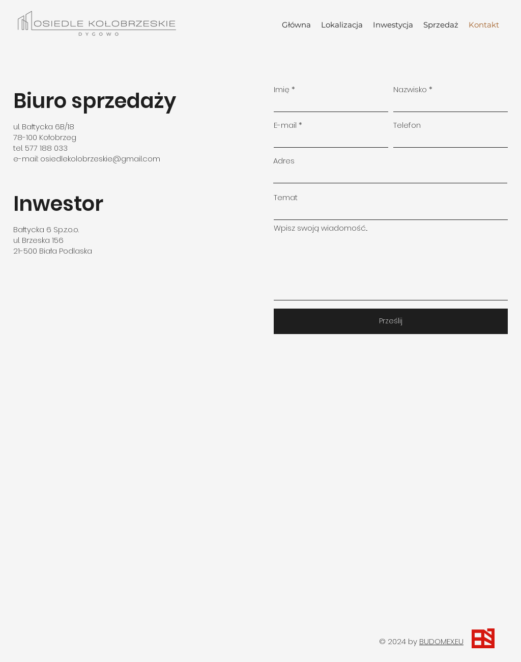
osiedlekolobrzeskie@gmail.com (100, 158)
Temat (286, 197)
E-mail (285, 125)
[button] (393, 25)
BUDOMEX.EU (441, 641)
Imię (282, 89)
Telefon (407, 125)
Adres (284, 160)
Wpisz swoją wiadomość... (320, 228)
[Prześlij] (391, 321)
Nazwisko (410, 89)
